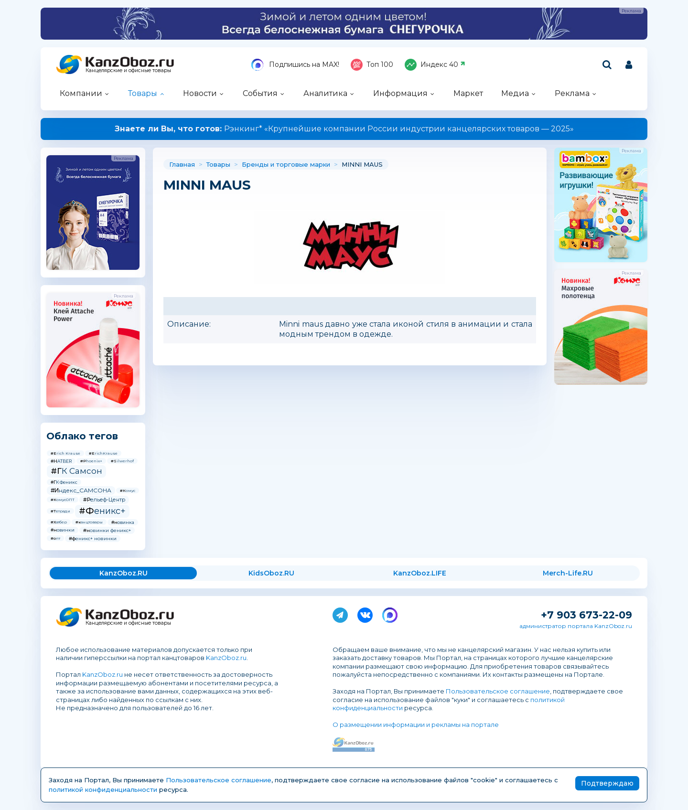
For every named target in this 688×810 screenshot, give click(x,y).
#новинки (63, 530)
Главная (182, 164)
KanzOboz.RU (123, 573)
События (260, 93)
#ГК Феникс (64, 482)
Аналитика (325, 93)
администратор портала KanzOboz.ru (575, 625)
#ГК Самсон (76, 471)
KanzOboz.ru (226, 657)
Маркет (468, 93)
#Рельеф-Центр (104, 499)
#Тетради (60, 511)
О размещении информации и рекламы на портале (416, 724)
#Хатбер (59, 522)
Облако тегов (82, 436)
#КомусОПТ (63, 499)
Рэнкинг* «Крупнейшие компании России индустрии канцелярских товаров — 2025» (344, 128)
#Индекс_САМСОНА (81, 490)
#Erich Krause (65, 453)
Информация (400, 93)
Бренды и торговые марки (286, 164)
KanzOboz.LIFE (419, 573)
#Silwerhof (122, 460)
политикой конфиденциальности (103, 789)
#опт (55, 538)
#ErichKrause (103, 453)
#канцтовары (89, 522)
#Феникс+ (102, 511)
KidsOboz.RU (271, 573)
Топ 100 (372, 65)
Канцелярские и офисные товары (128, 70)
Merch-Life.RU (568, 573)
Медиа (515, 93)
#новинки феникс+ (107, 530)
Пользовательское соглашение (498, 691)
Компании (81, 93)
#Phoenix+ (91, 460)
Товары (142, 93)
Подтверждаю (607, 783)
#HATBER (61, 461)
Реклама (572, 93)
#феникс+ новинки (93, 538)
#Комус (127, 490)
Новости (200, 93)
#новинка (122, 522)
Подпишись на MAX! (295, 65)
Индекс (435, 65)
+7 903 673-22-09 (586, 615)
